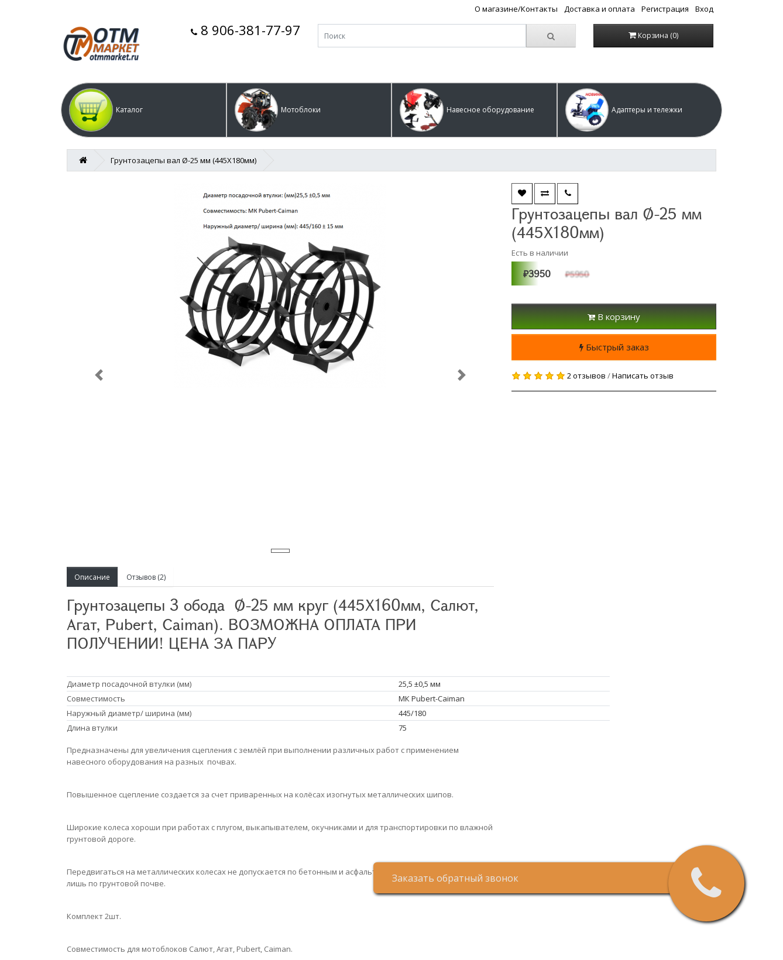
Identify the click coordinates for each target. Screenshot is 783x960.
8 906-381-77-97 (245, 30)
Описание (92, 577)
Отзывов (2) (146, 577)
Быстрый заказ (614, 347)
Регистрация (665, 9)
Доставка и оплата (599, 9)
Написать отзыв (643, 375)
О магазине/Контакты (516, 9)
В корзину (614, 316)
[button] (143, 109)
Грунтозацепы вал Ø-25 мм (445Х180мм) (183, 160)
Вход (704, 9)
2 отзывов (586, 375)
